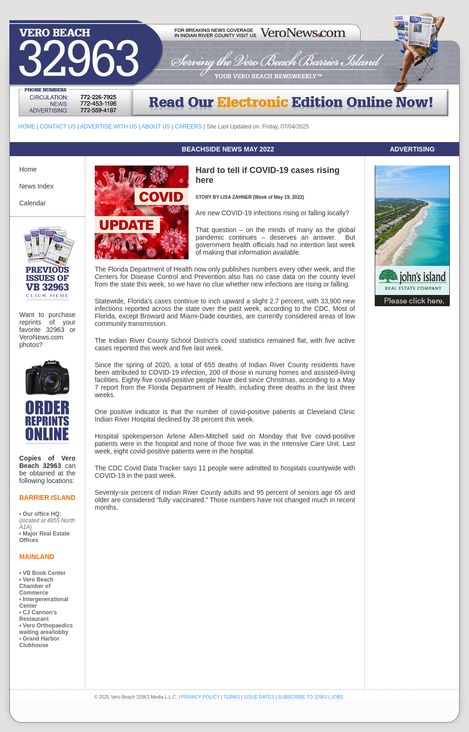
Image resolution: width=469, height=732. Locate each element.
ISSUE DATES (259, 697)
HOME (26, 126)
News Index (36, 186)
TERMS (231, 697)
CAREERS (188, 126)
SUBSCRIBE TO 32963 (303, 697)
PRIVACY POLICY (200, 697)
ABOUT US (156, 126)
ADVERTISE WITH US (108, 126)
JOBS (337, 697)
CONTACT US (58, 126)
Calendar (32, 203)
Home (28, 169)
